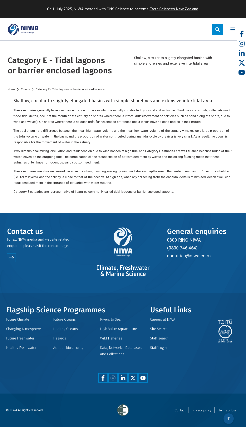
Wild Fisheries (111, 338)
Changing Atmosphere (23, 329)
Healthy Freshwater (21, 347)
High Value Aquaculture (118, 329)
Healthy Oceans (65, 329)
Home (11, 89)
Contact (180, 410)
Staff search (159, 338)
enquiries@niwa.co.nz (189, 256)
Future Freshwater (20, 338)
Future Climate (17, 319)
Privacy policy (202, 410)
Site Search (159, 329)
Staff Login (158, 347)
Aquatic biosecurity (68, 347)
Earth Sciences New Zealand (174, 9)
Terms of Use (228, 410)
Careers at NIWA (162, 319)
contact (54, 246)
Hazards (59, 338)
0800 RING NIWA (184, 240)
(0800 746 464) (182, 248)
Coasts (25, 89)
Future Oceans (64, 319)
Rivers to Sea (110, 319)
